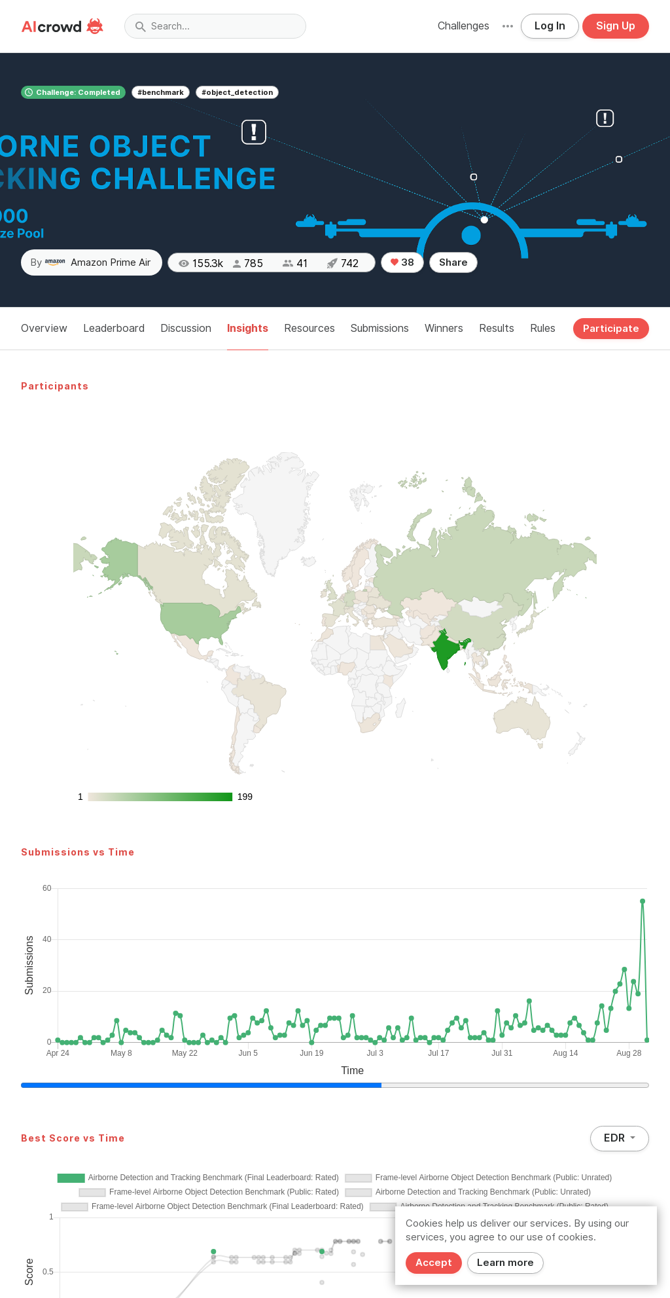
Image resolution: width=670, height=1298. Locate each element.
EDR (615, 1138)
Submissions (380, 328)
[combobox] (215, 26)
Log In (550, 26)
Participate (611, 328)
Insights (247, 328)
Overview (44, 328)
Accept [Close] (433, 1263)
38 (402, 262)
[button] (507, 26)
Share (453, 262)
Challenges (463, 26)
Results (496, 328)
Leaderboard (114, 328)
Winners (444, 328)
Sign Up (615, 26)
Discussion (185, 328)
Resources (309, 328)
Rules (542, 328)
